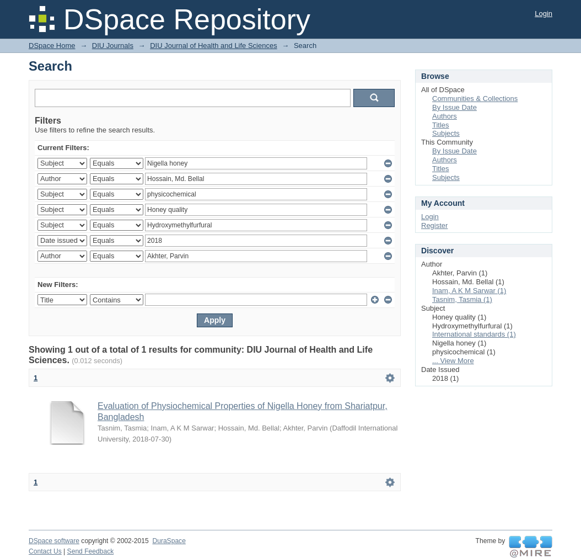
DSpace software (54, 541)
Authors (444, 116)
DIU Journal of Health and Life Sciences (213, 45)
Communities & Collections (475, 98)
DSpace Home (52, 45)
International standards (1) (474, 334)
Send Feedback (90, 551)
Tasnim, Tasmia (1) (462, 299)
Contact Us (45, 551)
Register (434, 225)
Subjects (446, 133)
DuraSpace (168, 541)
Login (543, 13)
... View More (453, 361)
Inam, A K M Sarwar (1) (469, 290)
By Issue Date (454, 107)
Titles (440, 125)
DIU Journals (112, 45)
